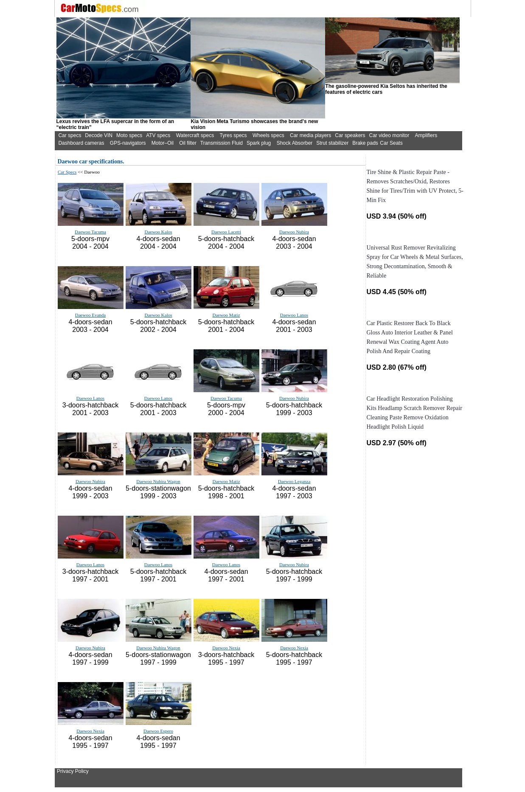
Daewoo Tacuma (90, 231)
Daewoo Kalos (158, 231)
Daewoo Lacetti (226, 231)
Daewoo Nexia (226, 647)
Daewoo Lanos (294, 314)
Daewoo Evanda (90, 314)
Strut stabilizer (332, 143)
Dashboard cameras (81, 143)
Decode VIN (98, 135)
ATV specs (158, 135)
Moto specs (129, 135)
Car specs (69, 135)
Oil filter (188, 143)
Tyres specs (233, 135)
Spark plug (259, 143)
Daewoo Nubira (294, 231)
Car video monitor (389, 135)
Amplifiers (426, 135)
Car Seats (391, 143)
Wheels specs (268, 135)
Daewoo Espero (158, 730)
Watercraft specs (195, 135)
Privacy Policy (73, 771)
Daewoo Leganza (294, 481)
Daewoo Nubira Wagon (158, 481)
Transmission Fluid (221, 143)
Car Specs (67, 171)
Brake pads (365, 143)
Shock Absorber (295, 143)
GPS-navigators (128, 143)
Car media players (310, 135)
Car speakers (350, 135)
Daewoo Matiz (226, 314)
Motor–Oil (163, 143)
